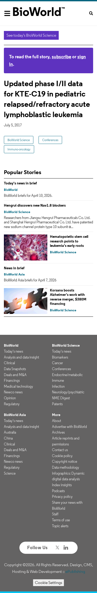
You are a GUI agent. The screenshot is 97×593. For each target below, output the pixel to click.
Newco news (13, 392)
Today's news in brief (20, 183)
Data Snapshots (15, 369)
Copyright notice (64, 461)
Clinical (9, 363)
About (56, 420)
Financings (12, 380)
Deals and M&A (15, 374)
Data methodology (65, 467)
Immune (58, 380)
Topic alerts (60, 526)
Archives (58, 432)
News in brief (14, 268)
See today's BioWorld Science (31, 35)
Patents (57, 404)
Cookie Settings (48, 582)
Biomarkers (60, 357)
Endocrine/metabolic (67, 374)
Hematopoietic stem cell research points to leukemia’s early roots (69, 241)
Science (10, 473)
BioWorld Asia (14, 274)
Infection (58, 386)
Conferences (50, 140)
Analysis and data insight (21, 357)
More (56, 414)
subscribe (61, 57)
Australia (10, 432)
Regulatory (12, 404)
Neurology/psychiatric (68, 392)
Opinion (10, 398)
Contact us (60, 450)
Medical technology (18, 386)
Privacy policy (62, 496)
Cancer (57, 363)
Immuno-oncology (19, 149)
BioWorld (11, 190)
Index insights (62, 485)
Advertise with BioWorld (69, 426)
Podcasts (58, 491)
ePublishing (75, 571)
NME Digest (61, 398)
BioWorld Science (19, 140)
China (8, 438)
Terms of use (61, 520)
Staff (55, 514)
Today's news (13, 351)
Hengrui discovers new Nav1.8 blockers (35, 205)
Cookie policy (62, 455)
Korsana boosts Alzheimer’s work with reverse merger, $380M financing (68, 297)
